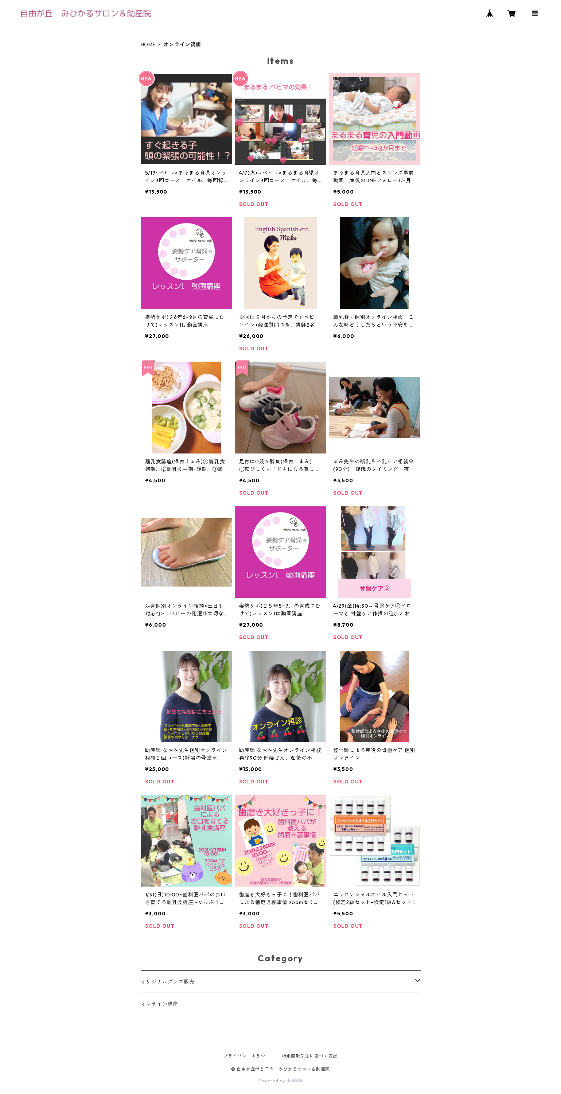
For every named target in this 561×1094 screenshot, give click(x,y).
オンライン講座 (160, 1004)
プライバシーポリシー (246, 1056)
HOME (148, 44)
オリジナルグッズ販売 (168, 981)
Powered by (280, 1080)
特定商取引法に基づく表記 (310, 1056)
